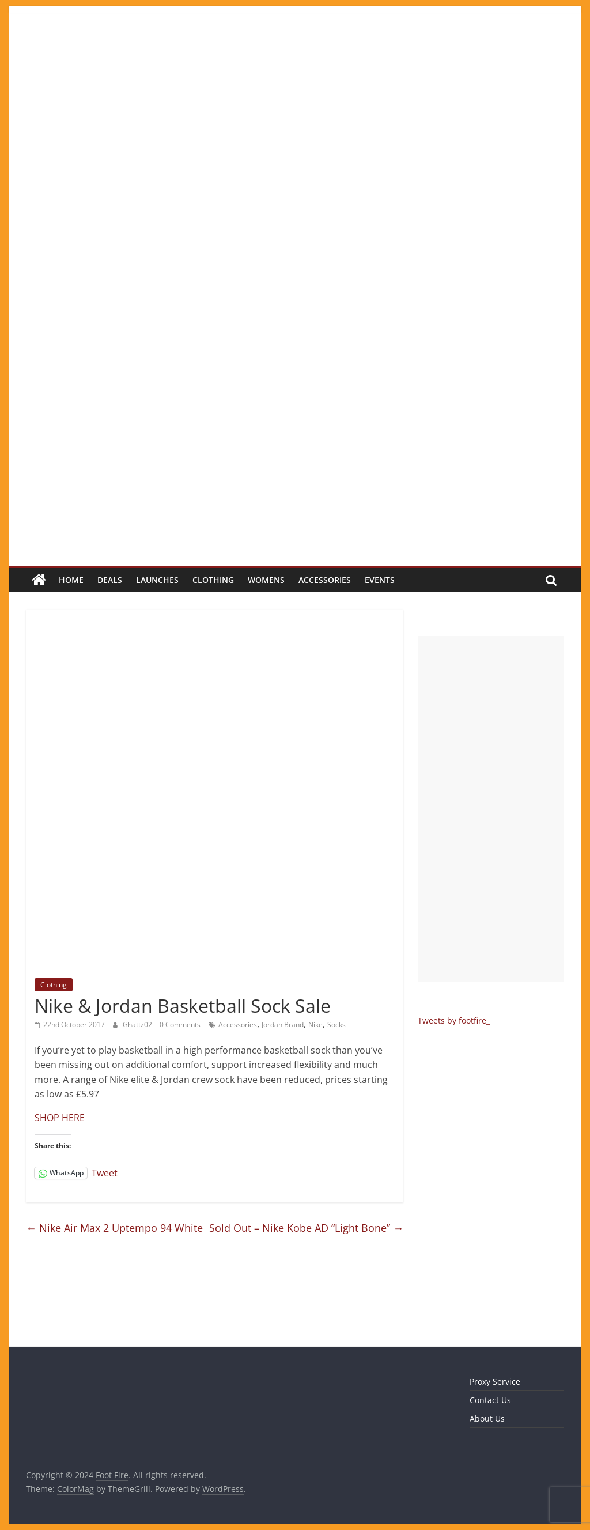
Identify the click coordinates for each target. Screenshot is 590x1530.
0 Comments (180, 1024)
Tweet (105, 1172)
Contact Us (490, 1399)
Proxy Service (495, 1381)
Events (380, 579)
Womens (266, 579)
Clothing (213, 579)
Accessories (324, 579)
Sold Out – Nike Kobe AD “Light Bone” (306, 1228)
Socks (336, 1024)
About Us (487, 1418)
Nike (315, 1024)
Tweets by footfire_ (454, 1020)
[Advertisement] (491, 809)
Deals (109, 579)
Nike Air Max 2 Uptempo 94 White (114, 1228)
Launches (157, 579)
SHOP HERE (60, 1117)
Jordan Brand (283, 1024)
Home (71, 579)
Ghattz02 (138, 1024)
